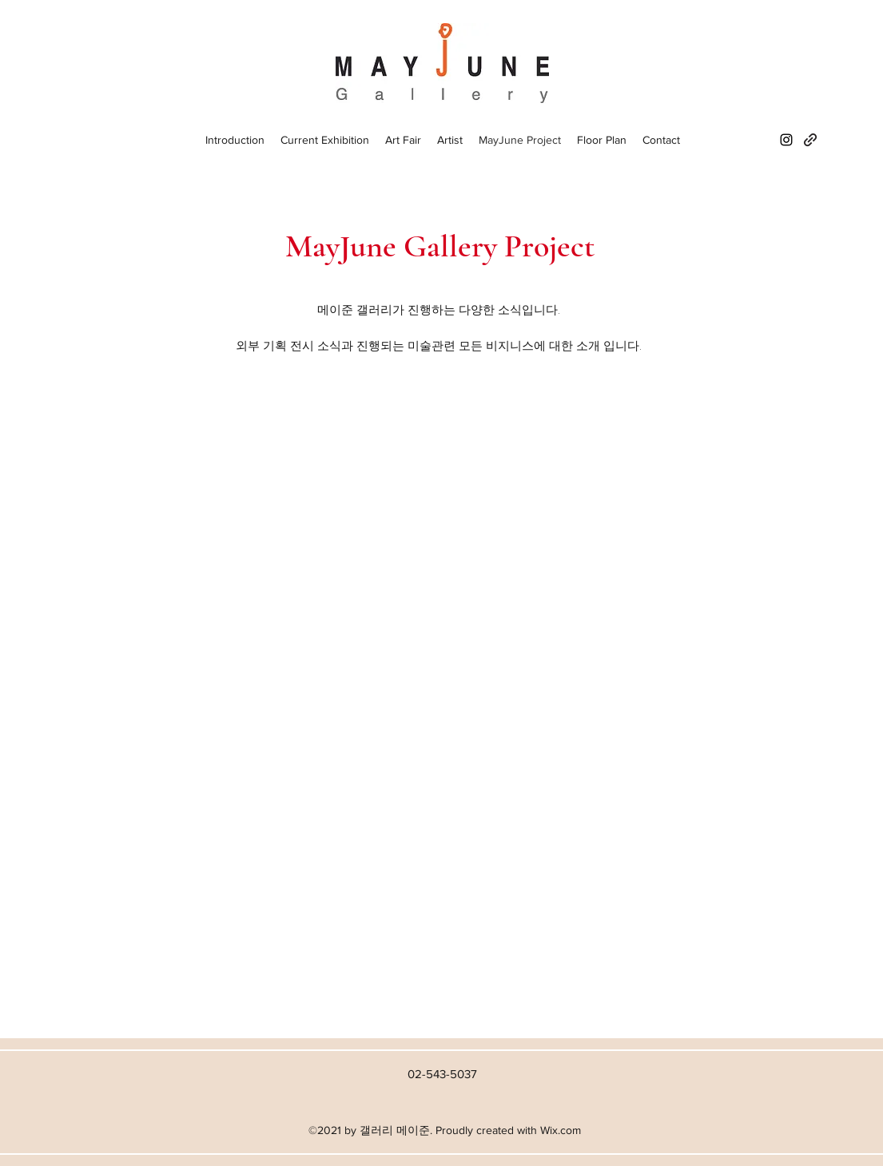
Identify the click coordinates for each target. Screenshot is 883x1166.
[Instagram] (786, 140)
